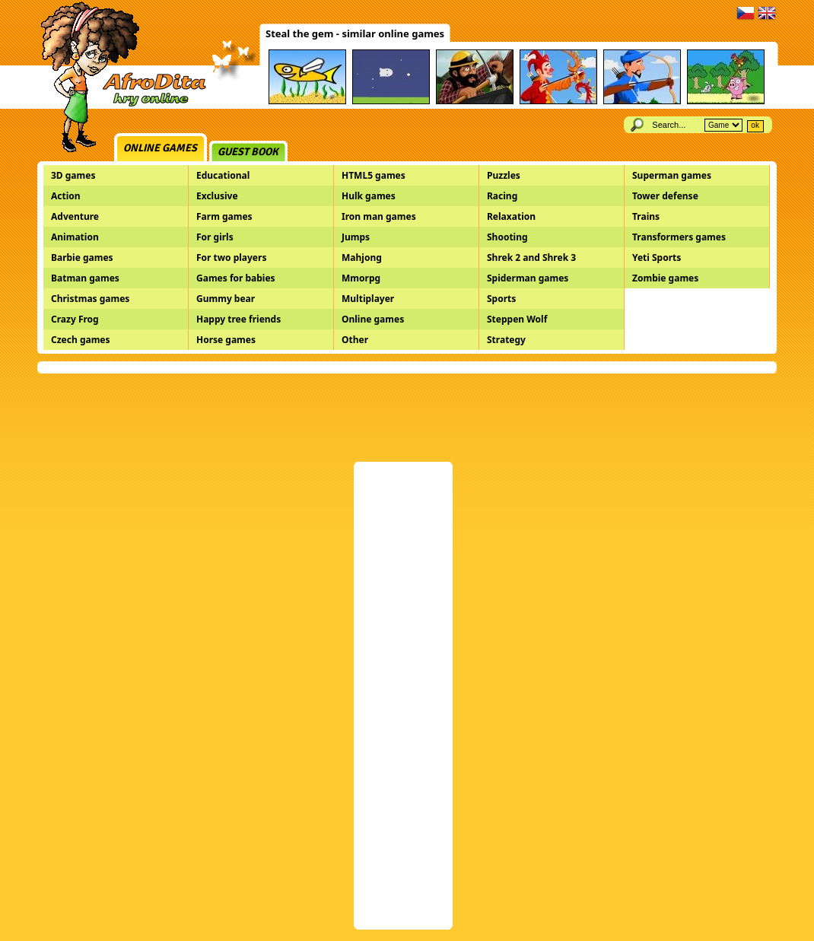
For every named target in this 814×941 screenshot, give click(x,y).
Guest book (248, 151)
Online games (160, 147)
